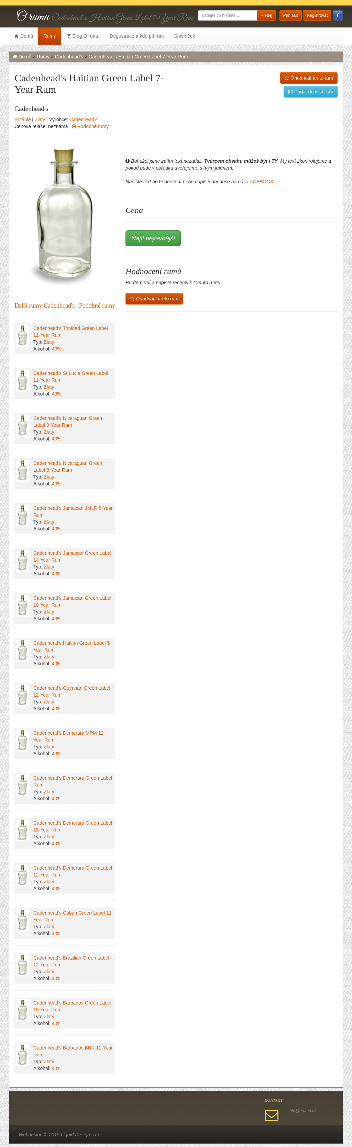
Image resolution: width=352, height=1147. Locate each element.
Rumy (49, 36)
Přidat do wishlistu (310, 91)
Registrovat (317, 15)
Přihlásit (290, 15)
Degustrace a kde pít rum (137, 36)
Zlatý (40, 119)
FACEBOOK (260, 181)
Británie (22, 119)
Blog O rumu (82, 36)
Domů (23, 36)
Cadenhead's (69, 56)
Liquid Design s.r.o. (81, 1134)
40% (57, 349)
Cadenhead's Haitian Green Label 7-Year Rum (138, 56)
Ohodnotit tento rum (309, 78)
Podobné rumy (90, 126)
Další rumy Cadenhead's (44, 305)
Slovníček (184, 36)
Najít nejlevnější (153, 238)
